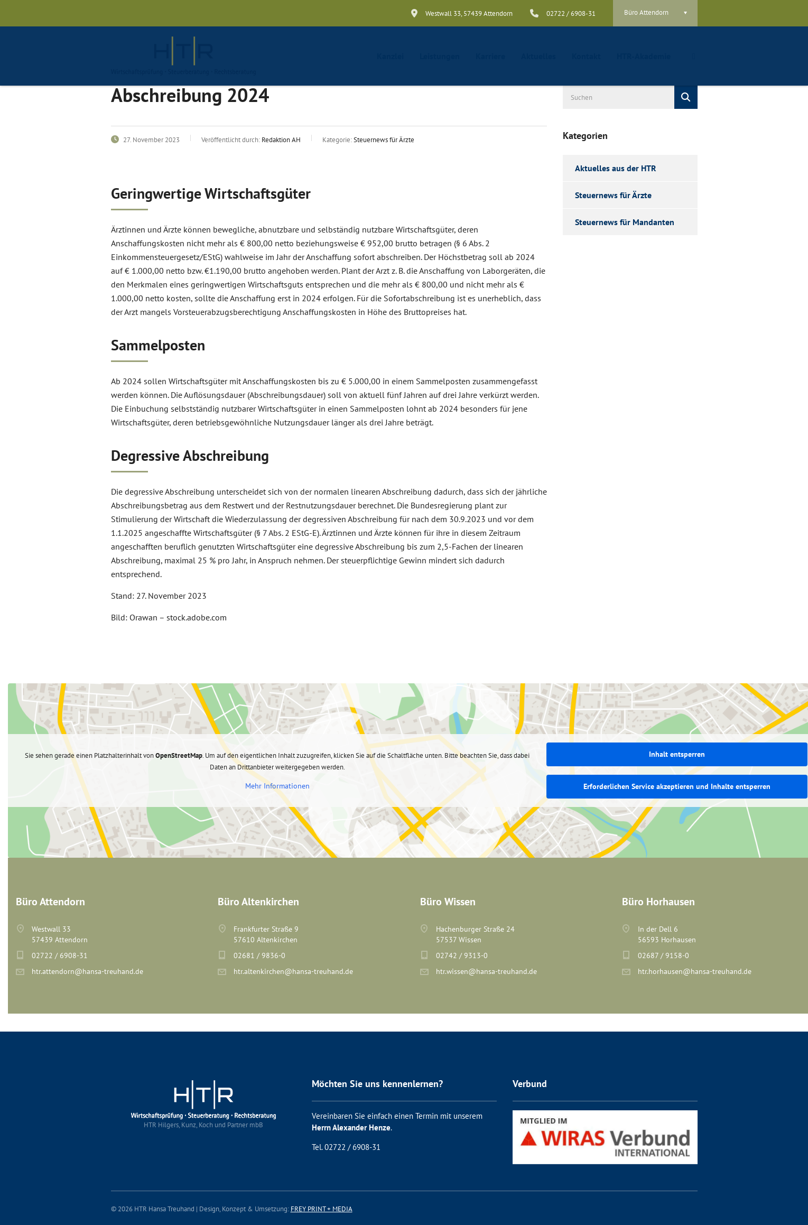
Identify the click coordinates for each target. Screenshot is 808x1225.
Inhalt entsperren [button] (677, 754)
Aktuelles (538, 56)
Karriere (490, 56)
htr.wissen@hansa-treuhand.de (486, 971)
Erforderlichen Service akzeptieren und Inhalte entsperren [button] (676, 786)
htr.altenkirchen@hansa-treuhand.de (293, 971)
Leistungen (440, 56)
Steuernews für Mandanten (624, 222)
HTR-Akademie (644, 56)
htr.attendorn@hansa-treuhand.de (87, 971)
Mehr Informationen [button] (277, 786)
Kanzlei (390, 56)
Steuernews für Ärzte (613, 195)
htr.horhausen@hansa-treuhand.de (694, 971)
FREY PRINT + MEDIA (321, 1208)
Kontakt (586, 56)
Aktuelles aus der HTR (615, 168)
